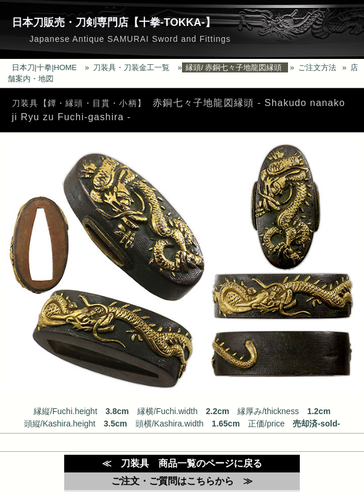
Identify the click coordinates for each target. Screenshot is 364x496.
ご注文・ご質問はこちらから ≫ (182, 481)
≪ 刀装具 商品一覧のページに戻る (182, 463)
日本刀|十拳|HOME (44, 67)
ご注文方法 (317, 67)
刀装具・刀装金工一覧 (131, 67)
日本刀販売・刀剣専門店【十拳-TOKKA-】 (114, 22)
